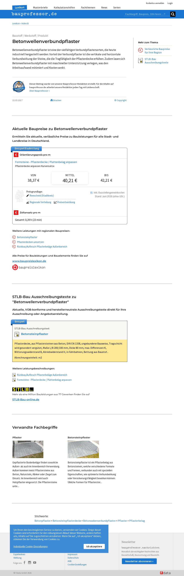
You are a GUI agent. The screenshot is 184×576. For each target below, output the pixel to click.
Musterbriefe (40, 7)
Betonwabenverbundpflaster (99, 520)
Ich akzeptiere (94, 546)
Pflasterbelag (137, 520)
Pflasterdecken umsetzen (30, 242)
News (104, 7)
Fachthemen (88, 7)
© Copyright (120, 100)
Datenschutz (73, 557)
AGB (69, 561)
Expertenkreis (19, 554)
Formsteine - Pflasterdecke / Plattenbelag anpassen (46, 162)
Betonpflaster (42, 520)
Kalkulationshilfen (64, 7)
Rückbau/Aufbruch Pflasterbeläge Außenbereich (42, 246)
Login (170, 3)
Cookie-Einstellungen (77, 564)
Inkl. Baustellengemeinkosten (109, 192)
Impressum (72, 554)
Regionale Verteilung (38, 202)
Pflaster (122, 520)
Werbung (17, 557)
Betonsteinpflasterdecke (67, 520)
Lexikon (19, 7)
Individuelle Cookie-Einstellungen (30, 546)
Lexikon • (16, 23)
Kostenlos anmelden (155, 3)
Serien (116, 7)
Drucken (55, 100)
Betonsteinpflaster (27, 237)
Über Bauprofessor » (39, 90)
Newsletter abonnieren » (139, 561)
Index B (25, 23)
